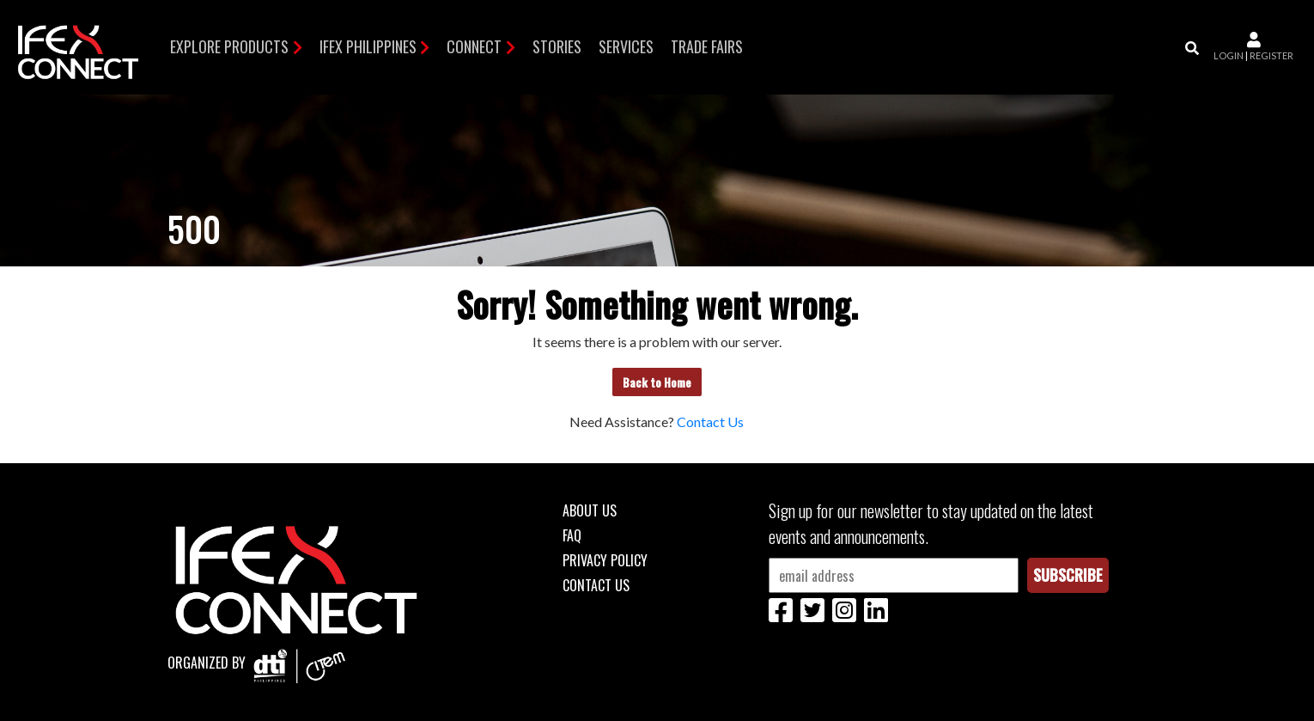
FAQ (572, 535)
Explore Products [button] (229, 46)
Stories (556, 46)
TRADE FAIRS (707, 46)
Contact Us (710, 421)
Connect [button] (474, 46)
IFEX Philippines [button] (368, 46)
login (1229, 55)
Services (626, 46)
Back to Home (657, 382)
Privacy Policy (605, 560)
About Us (590, 510)
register (1271, 55)
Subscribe (1068, 575)
